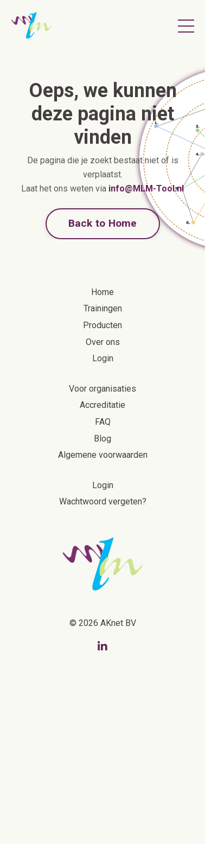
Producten (102, 325)
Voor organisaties (102, 388)
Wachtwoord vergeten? (102, 501)
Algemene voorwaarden (103, 455)
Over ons (103, 342)
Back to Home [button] (102, 223)
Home (102, 292)
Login (102, 358)
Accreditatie (102, 405)
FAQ (103, 422)
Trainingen (103, 308)
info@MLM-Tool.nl (146, 188)
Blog (102, 438)
